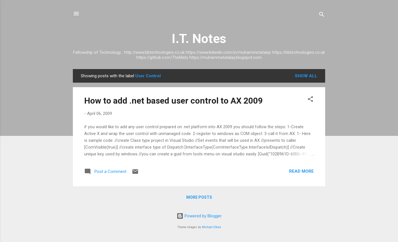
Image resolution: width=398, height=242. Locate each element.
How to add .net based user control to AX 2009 (173, 101)
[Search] (321, 15)
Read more (301, 171)
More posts (199, 197)
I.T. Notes (199, 38)
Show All (306, 75)
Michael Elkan (211, 227)
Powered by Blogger (199, 216)
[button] (310, 100)
